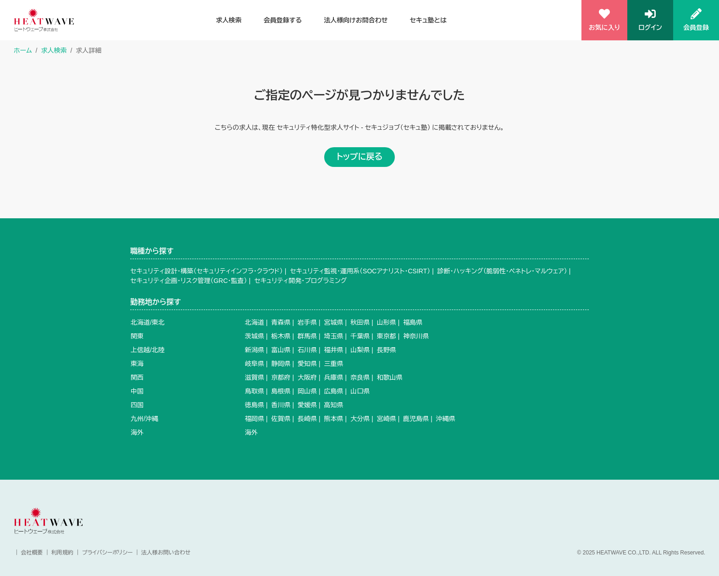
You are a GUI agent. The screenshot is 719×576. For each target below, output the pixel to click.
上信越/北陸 (148, 350)
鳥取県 (254, 391)
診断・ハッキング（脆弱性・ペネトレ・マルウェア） (502, 271)
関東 (137, 336)
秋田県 (360, 322)
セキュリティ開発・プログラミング (300, 280)
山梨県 (360, 350)
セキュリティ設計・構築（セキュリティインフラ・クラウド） (206, 271)
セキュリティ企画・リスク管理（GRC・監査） (188, 280)
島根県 (281, 391)
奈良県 (360, 377)
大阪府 (307, 377)
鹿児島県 (416, 418)
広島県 (333, 391)
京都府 (281, 377)
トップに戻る (359, 156)
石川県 (307, 350)
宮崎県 (386, 418)
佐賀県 (281, 418)
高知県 (333, 405)
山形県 (386, 322)
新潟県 (254, 350)
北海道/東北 (148, 322)
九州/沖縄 (144, 418)
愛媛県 (307, 405)
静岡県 (281, 363)
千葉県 (360, 336)
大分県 (360, 418)
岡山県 (307, 391)
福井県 (333, 350)
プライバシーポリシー (107, 552)
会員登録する (283, 20)
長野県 (386, 350)
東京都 (386, 336)
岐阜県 (254, 363)
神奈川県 (416, 336)
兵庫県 (333, 377)
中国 (137, 391)
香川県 (281, 405)
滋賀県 (254, 377)
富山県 (281, 350)
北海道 (254, 322)
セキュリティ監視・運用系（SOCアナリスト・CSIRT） (360, 271)
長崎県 (307, 418)
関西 (137, 377)
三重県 (333, 363)
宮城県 (333, 322)
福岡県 (254, 418)
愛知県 (307, 363)
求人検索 (229, 20)
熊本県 (333, 418)
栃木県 (281, 336)
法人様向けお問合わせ (356, 20)
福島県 (412, 322)
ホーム (23, 50)
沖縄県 (445, 418)
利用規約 (62, 552)
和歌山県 (390, 377)
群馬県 (307, 336)
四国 (137, 405)
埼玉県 (333, 336)
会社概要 (32, 552)
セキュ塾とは (428, 20)
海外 (137, 432)
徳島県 (254, 405)
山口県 (360, 391)
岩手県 (307, 322)
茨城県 (254, 336)
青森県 (281, 322)
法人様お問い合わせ (165, 552)
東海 (137, 363)
